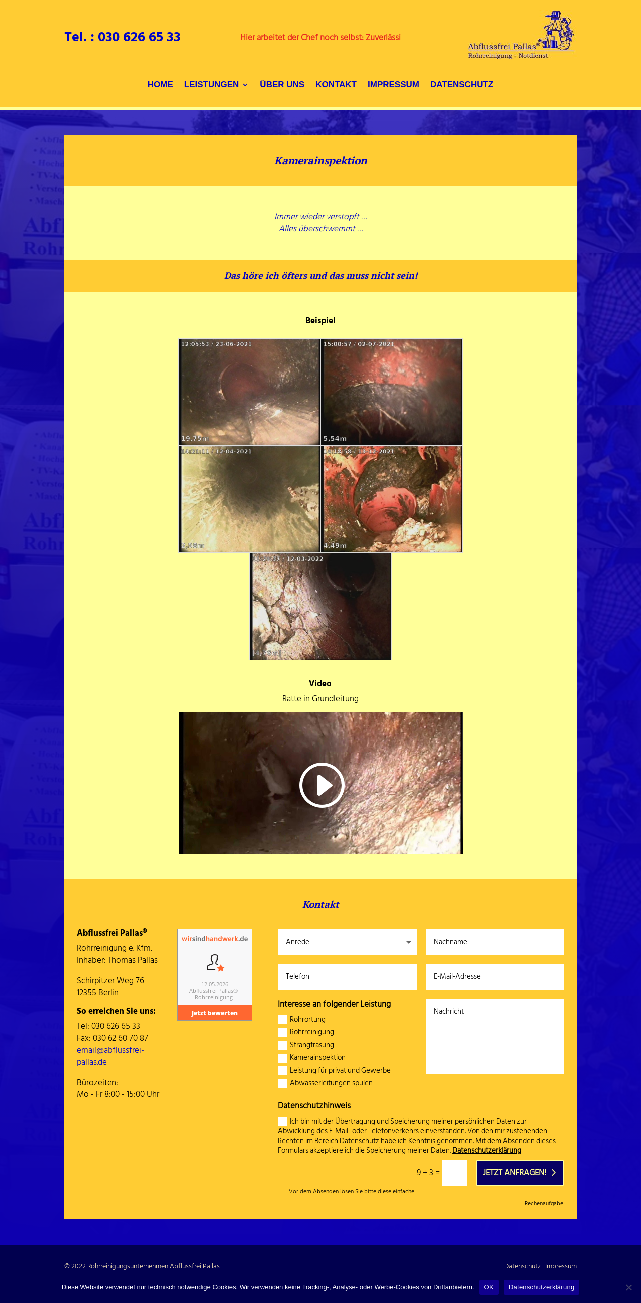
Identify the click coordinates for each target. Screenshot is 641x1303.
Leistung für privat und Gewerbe (334, 1071)
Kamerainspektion (312, 1058)
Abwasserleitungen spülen (325, 1083)
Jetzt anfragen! (514, 1173)
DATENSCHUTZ (461, 85)
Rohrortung (302, 1020)
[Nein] (628, 1287)
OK (489, 1287)
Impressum (561, 1266)
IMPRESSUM (393, 85)
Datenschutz (522, 1266)
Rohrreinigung (306, 1032)
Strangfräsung (306, 1045)
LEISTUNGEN (211, 85)
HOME (160, 85)
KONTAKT (336, 85)
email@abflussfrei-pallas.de (110, 1056)
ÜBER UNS (282, 85)
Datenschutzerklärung (486, 1150)
